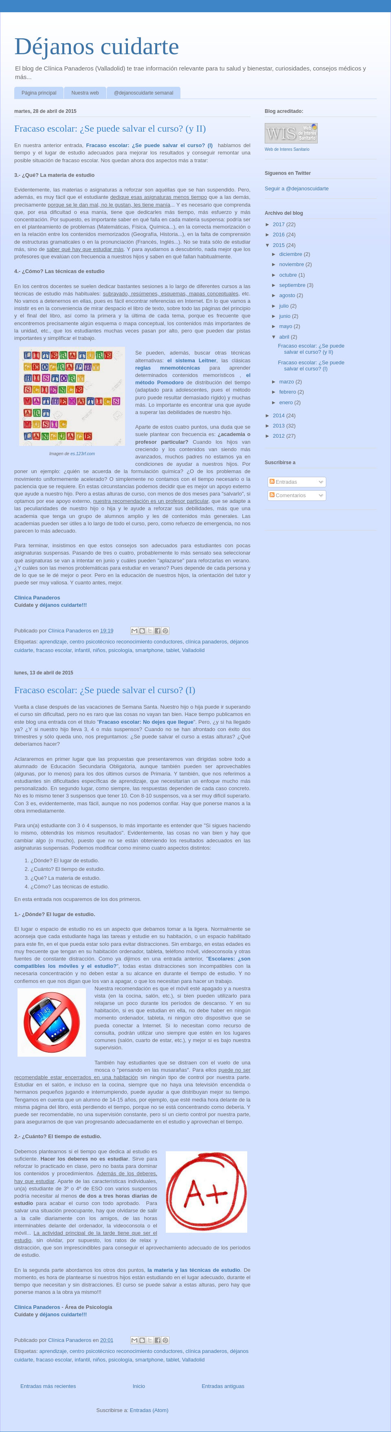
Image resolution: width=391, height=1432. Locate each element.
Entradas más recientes (48, 1386)
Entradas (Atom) (149, 1410)
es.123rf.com (82, 454)
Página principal (39, 93)
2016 (279, 234)
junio (285, 316)
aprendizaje (52, 642)
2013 (279, 426)
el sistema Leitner (191, 360)
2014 (279, 415)
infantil (82, 650)
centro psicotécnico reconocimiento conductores (126, 642)
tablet (172, 650)
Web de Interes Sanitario (287, 149)
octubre (289, 275)
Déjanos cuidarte (96, 46)
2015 (279, 245)
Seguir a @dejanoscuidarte (297, 188)
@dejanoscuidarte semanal (144, 93)
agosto (288, 295)
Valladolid (193, 650)
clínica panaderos (206, 642)
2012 (279, 436)
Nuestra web (85, 93)
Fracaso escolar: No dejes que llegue (146, 722)
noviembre (292, 264)
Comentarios (288, 495)
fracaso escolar (53, 650)
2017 (279, 224)
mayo (286, 326)
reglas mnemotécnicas (167, 368)
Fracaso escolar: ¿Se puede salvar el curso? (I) (149, 145)
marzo (287, 382)
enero (286, 402)
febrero (288, 392)
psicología (120, 650)
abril (285, 337)
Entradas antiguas (223, 1386)
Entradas (283, 482)
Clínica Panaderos (37, 598)
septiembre (293, 285)
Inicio (139, 1386)
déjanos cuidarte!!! (63, 605)
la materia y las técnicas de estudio (193, 1270)
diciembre (291, 254)
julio (284, 306)
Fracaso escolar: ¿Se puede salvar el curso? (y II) (110, 128)
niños (99, 650)
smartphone (149, 650)
